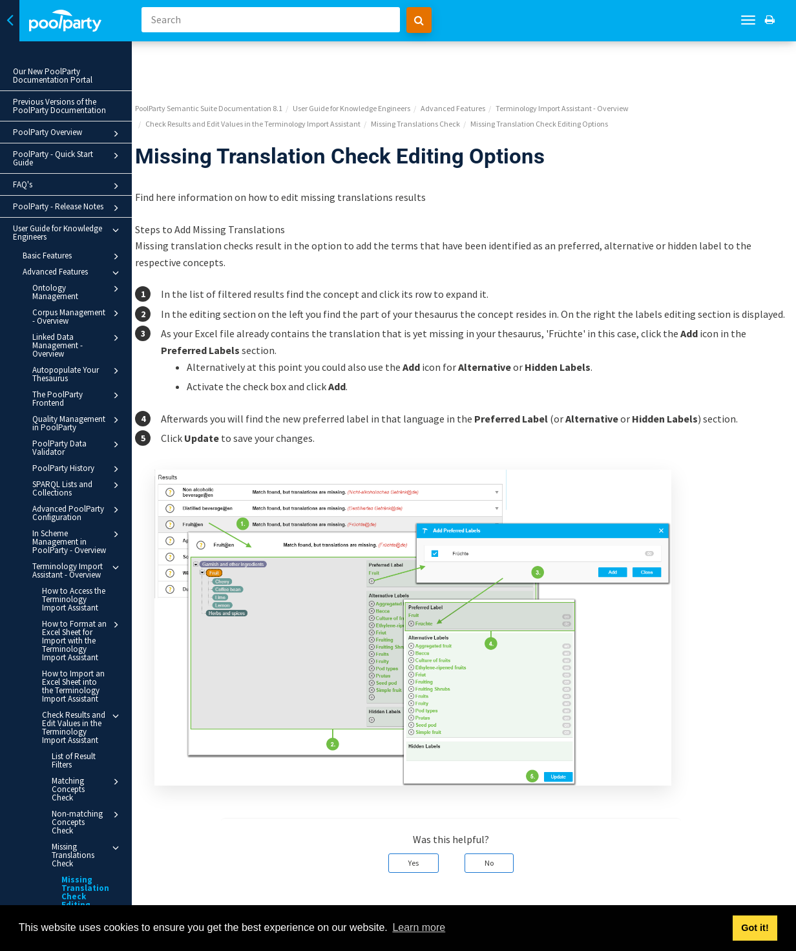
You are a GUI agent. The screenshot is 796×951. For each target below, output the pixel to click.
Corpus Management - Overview (77, 316)
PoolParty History (77, 469)
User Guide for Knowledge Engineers (68, 232)
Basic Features (73, 256)
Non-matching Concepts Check (87, 809)
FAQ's (68, 186)
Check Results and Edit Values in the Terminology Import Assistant (82, 727)
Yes (427, 833)
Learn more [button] (418, 927)
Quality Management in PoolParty (77, 423)
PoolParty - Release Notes (68, 208)
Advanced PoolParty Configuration (77, 513)
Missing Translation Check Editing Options (85, 879)
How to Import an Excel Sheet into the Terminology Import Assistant (73, 686)
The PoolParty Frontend (77, 398)
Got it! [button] (754, 928)
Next (772, 896)
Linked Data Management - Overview (77, 345)
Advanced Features (73, 273)
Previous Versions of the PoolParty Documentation (59, 106)
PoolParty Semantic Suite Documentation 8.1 (235, 62)
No (502, 833)
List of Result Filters (74, 760)
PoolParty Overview (68, 134)
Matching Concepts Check (87, 785)
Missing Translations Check (87, 838)
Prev (175, 896)
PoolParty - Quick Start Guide (68, 158)
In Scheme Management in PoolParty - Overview (77, 541)
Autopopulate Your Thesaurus (77, 374)
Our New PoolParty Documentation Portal (52, 75)
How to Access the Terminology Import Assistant (73, 599)
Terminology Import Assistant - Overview (77, 570)
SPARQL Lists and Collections (77, 488)
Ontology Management (77, 292)
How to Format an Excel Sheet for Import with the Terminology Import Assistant (82, 640)
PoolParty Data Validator (77, 447)
